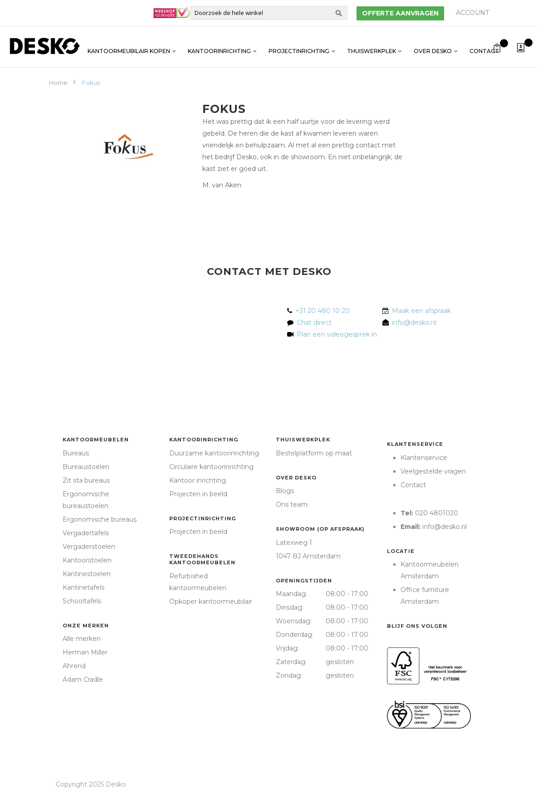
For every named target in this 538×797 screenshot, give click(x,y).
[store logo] (44, 46)
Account (472, 13)
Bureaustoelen (86, 467)
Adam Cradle (83, 679)
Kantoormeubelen (96, 439)
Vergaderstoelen (89, 547)
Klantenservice (415, 444)
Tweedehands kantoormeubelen (202, 559)
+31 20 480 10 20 (322, 311)
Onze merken (86, 625)
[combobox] (268, 13)
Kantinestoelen (87, 574)
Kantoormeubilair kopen (129, 46)
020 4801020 (436, 513)
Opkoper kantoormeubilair (210, 601)
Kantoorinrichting (219, 46)
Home (59, 82)
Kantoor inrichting (197, 480)
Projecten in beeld (198, 494)
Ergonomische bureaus (100, 519)
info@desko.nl (414, 322)
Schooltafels (82, 601)
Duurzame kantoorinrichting (214, 453)
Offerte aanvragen (400, 13)
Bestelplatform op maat (314, 453)
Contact (484, 46)
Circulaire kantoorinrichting (211, 467)
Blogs (285, 491)
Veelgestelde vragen (433, 471)
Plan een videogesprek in (335, 334)
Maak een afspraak (421, 311)
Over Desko (433, 46)
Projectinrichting (299, 46)
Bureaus (76, 453)
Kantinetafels (83, 587)
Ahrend (74, 666)
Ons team (292, 504)
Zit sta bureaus (86, 480)
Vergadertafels (86, 533)
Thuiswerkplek (371, 46)
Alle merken (82, 639)
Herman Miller (85, 652)
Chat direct (314, 322)
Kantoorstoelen (87, 560)
